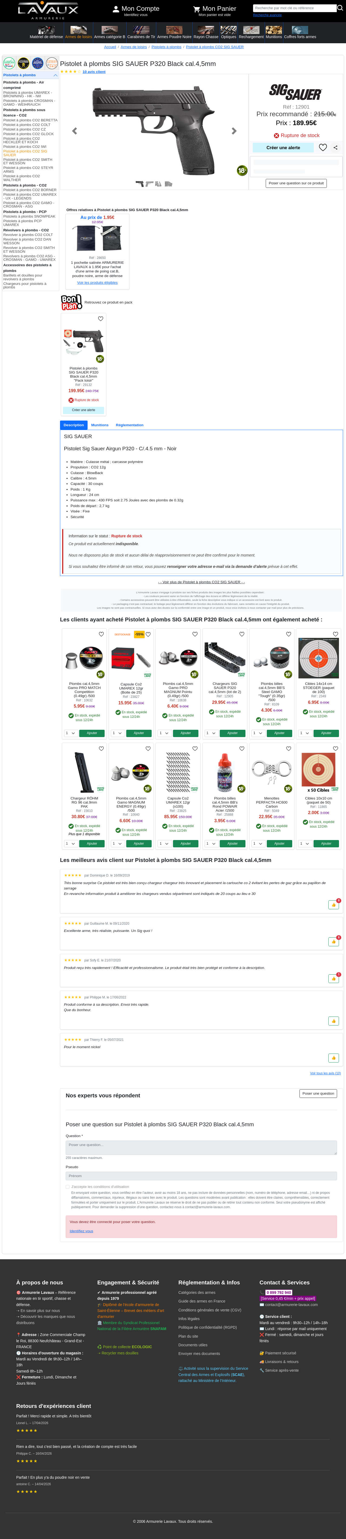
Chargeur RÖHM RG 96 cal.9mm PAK (84, 802)
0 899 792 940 (279, 1292)
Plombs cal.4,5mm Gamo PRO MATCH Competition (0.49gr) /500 (84, 690)
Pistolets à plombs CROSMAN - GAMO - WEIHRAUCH (29, 102)
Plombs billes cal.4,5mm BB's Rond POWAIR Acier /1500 (225, 804)
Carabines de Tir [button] (141, 32)
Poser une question (318, 1093)
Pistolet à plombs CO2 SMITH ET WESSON (27, 161)
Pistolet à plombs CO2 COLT (26, 125)
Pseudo (72, 1167)
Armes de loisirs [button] (78, 32)
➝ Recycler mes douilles (117, 1353)
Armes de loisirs (134, 47)
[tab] (74, 425)
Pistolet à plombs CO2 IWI (24, 147)
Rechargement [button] (251, 32)
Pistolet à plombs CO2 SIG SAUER (215, 47)
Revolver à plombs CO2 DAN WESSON (27, 241)
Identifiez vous (136, 15)
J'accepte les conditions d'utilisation (100, 1187)
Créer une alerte (283, 147)
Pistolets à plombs (166, 47)
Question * (74, 1136)
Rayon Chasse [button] (206, 32)
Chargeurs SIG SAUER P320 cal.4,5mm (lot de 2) (225, 688)
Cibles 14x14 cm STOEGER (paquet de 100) (318, 688)
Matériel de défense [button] (46, 32)
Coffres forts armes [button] (300, 32)
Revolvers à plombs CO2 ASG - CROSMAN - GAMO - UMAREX (29, 258)
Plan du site (188, 1336)
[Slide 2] (149, 184)
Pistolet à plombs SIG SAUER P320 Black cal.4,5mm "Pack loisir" (83, 374)
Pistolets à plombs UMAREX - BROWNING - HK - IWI (27, 94)
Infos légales (189, 1319)
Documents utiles (192, 1345)
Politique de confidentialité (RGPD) (207, 1327)
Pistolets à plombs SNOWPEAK (29, 216)
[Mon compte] (116, 9)
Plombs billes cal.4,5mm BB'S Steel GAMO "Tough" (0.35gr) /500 (271, 692)
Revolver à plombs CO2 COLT (28, 235)
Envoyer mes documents (199, 1353)
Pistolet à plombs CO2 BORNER (29, 190)
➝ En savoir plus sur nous (38, 1310)
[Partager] (335, 147)
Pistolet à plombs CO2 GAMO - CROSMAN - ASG (28, 205)
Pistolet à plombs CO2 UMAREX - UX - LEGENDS (29, 196)
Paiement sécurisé (280, 1353)
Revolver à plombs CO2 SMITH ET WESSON (29, 250)
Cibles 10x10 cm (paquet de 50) (318, 800)
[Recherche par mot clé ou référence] (295, 8)
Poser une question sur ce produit (296, 183)
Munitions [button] (274, 32)
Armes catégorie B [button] (109, 32)
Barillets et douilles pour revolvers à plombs (22, 277)
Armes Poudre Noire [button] (174, 32)
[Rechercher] (340, 8)
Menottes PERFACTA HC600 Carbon (271, 802)
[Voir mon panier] (197, 9)
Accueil (110, 47)
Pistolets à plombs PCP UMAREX (22, 223)
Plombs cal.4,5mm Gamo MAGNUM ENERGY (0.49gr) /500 (131, 804)
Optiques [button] (229, 32)
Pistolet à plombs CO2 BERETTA (30, 120)
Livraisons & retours (282, 1362)
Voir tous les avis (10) (325, 1073)
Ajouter (92, 733)
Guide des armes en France (201, 1301)
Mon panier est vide (215, 15)
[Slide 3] (159, 184)
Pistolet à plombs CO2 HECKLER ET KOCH (21, 140)
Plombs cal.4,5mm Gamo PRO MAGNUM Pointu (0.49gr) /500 (178, 690)
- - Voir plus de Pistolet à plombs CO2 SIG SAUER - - (201, 582)
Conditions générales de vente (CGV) (209, 1310)
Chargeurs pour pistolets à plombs (24, 285)
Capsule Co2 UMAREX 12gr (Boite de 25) (131, 688)
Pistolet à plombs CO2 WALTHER (21, 178)
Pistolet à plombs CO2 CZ (24, 129)
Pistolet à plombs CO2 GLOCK (28, 134)
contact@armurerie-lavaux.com (291, 1305)
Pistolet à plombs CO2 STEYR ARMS (28, 170)
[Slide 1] (140, 184)
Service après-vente (282, 1370)
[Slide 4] (169, 184)
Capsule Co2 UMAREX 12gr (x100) (178, 802)
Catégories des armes (196, 1292)
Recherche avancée (267, 15)
